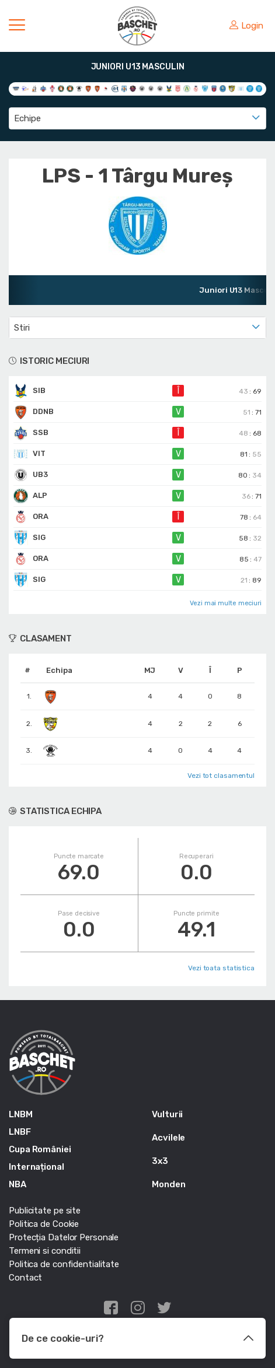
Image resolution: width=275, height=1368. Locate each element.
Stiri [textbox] (22, 327)
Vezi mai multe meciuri (226, 603)
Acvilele (168, 1137)
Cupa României (40, 1149)
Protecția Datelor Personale (64, 1237)
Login (246, 25)
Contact (25, 1277)
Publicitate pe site (45, 1210)
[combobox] (137, 118)
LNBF (20, 1132)
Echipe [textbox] (27, 118)
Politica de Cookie (44, 1224)
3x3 (160, 1161)
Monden (168, 1184)
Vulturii (167, 1114)
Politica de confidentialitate (64, 1264)
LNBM (21, 1114)
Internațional (36, 1167)
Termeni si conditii (45, 1251)
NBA (17, 1184)
